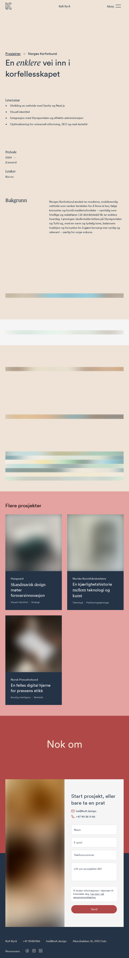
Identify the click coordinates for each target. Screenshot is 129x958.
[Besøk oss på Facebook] (27, 951)
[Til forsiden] (8, 6)
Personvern (12, 951)
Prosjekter (13, 54)
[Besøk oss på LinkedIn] (41, 951)
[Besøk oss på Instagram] (34, 951)
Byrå (64, 6)
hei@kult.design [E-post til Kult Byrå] (56, 941)
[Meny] (114, 6)
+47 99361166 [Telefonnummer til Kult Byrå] (31, 941)
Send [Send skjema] (94, 909)
